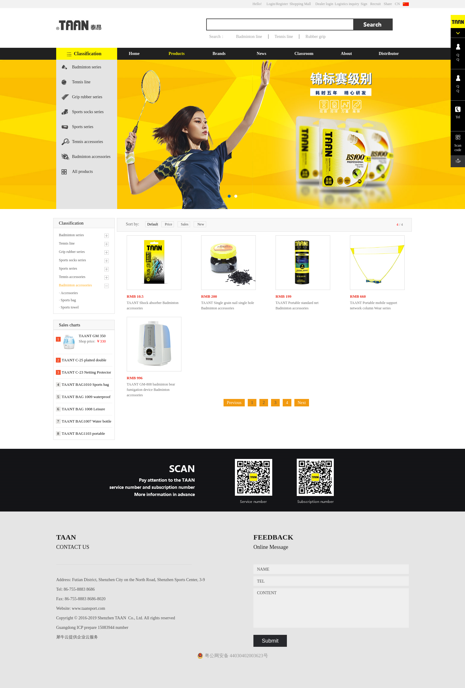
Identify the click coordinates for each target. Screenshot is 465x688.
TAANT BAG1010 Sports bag (85, 384)
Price (168, 224)
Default (152, 224)
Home (134, 53)
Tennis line (284, 36)
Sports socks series (88, 112)
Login (271, 4)
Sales (184, 224)
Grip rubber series (87, 97)
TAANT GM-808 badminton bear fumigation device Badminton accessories (151, 389)
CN (397, 4)
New (200, 224)
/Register (281, 4)
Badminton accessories (91, 156)
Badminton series (86, 67)
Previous (234, 402)
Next (302, 402)
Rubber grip (315, 36)
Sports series (82, 127)
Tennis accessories (87, 141)
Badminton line (249, 36)
